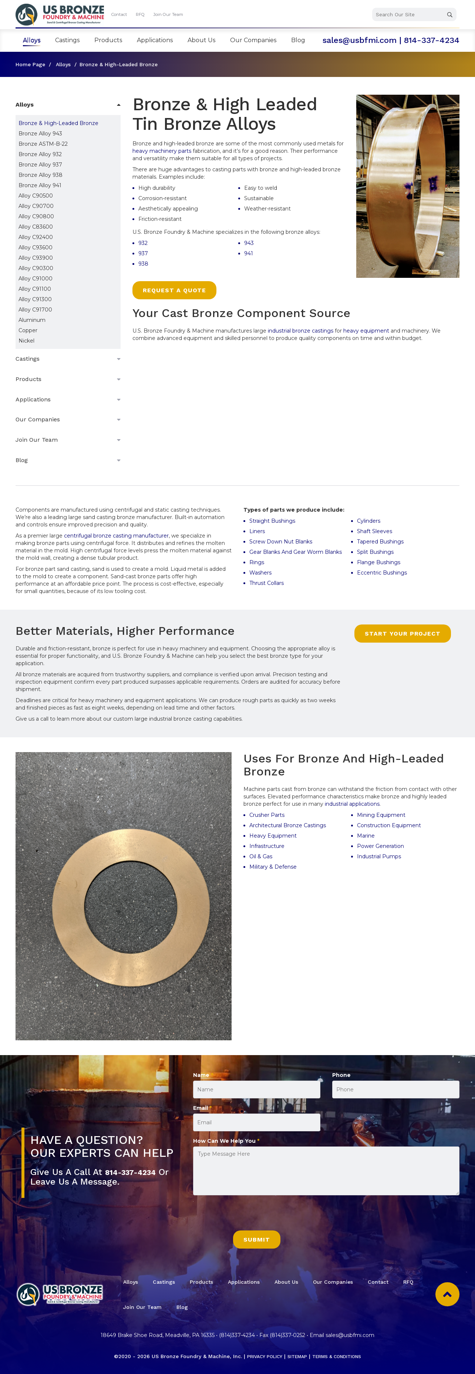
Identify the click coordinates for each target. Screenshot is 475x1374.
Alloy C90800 (36, 216)
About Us (201, 40)
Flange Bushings (378, 562)
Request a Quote (174, 290)
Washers (260, 572)
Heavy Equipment (273, 835)
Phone (341, 1075)
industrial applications (352, 804)
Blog (298, 40)
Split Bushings (375, 552)
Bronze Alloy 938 (40, 175)
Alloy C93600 (35, 247)
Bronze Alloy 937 (40, 164)
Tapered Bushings (380, 541)
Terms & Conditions (341, 1356)
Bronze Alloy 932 (40, 154)
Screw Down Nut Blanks (280, 541)
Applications (155, 40)
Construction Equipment (389, 825)
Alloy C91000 (35, 278)
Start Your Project (403, 633)
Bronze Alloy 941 (39, 185)
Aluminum (32, 320)
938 (143, 263)
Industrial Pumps (379, 856)
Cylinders (368, 521)
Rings (256, 562)
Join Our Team (168, 14)
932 (143, 243)
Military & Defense (273, 866)
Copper (27, 330)
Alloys (31, 40)
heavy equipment (367, 330)
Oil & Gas (260, 856)
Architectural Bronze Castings (287, 825)
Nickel (26, 340)
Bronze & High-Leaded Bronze (58, 123)
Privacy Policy (259, 1356)
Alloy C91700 (35, 309)
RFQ (140, 14)
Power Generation (380, 846)
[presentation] (249, 1216)
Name (203, 1075)
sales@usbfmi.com (360, 40)
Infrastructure (266, 846)
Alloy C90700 (36, 206)
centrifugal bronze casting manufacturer (116, 535)
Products (108, 40)
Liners (257, 531)
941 (248, 253)
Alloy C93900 (35, 258)
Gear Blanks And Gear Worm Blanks (295, 552)
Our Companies (253, 40)
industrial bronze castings (300, 330)
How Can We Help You (226, 1141)
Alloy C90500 (35, 195)
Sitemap (295, 1356)
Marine (366, 835)
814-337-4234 (431, 40)
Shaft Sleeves (374, 531)
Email (202, 1108)
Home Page (30, 64)
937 (143, 253)
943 (249, 243)
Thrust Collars (267, 583)
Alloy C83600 (35, 226)
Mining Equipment (382, 815)
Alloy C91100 (34, 289)
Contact (119, 14)
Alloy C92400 (35, 237)
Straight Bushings (272, 521)
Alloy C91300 (35, 299)
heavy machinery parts (161, 151)
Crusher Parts (266, 815)
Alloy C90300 (35, 268)
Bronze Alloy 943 (40, 133)
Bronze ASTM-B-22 (43, 144)
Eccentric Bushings (382, 572)
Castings (67, 40)
